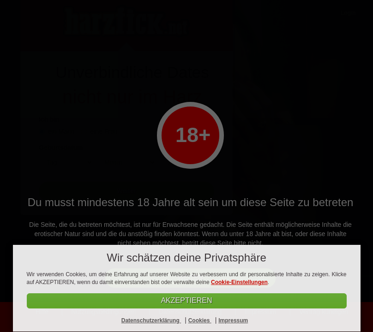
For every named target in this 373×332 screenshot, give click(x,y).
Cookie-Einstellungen (239, 282)
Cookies (199, 320)
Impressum (233, 320)
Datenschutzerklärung (151, 320)
